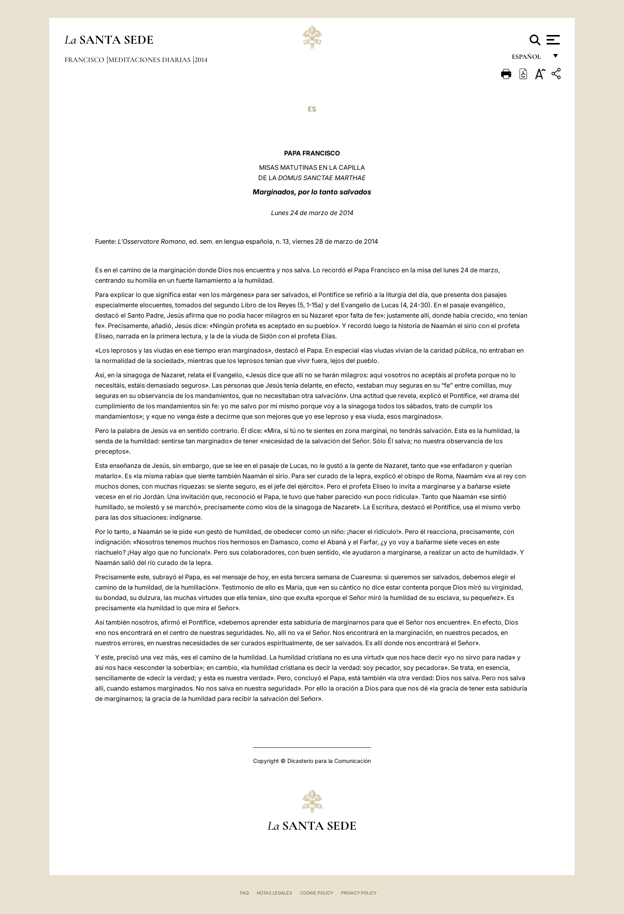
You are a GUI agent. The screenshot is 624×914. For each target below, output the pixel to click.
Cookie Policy (316, 893)
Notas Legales (274, 893)
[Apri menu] (552, 40)
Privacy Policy (358, 893)
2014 (201, 59)
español (529, 58)
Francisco (85, 59)
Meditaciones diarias (150, 59)
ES (312, 109)
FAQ (244, 893)
